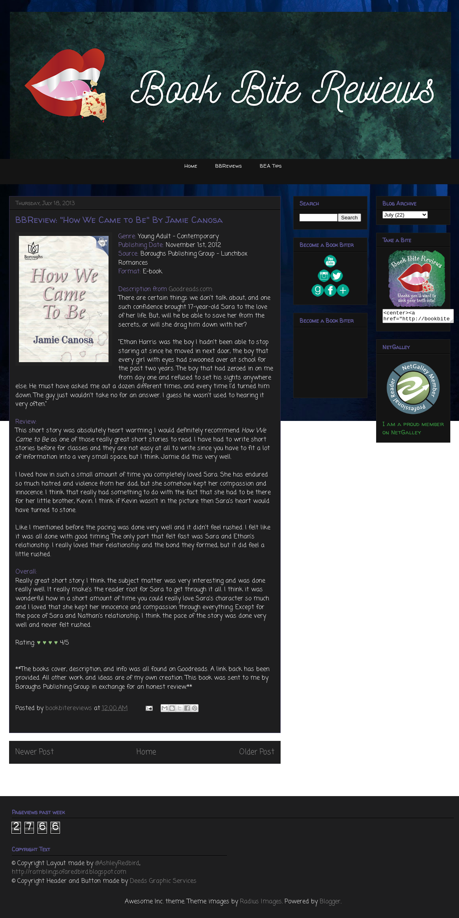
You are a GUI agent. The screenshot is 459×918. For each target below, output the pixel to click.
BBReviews (228, 165)
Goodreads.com (190, 289)
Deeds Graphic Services (163, 881)
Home (190, 165)
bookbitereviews (69, 708)
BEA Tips (271, 165)
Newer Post (34, 752)
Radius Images (261, 902)
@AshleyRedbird (117, 863)
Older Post (256, 752)
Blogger (330, 902)
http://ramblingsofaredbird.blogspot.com (69, 872)
